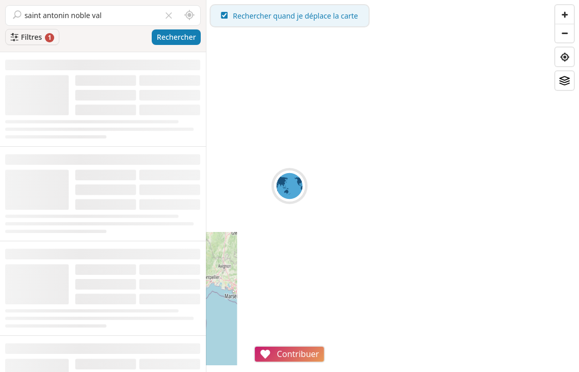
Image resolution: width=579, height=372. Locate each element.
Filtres (26, 37)
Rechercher (176, 37)
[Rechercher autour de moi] (189, 15)
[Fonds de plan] (564, 80)
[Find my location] (564, 57)
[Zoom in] (564, 14)
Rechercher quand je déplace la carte (392, 16)
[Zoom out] (564, 33)
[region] (392, 186)
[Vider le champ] (168, 15)
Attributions (278, 366)
